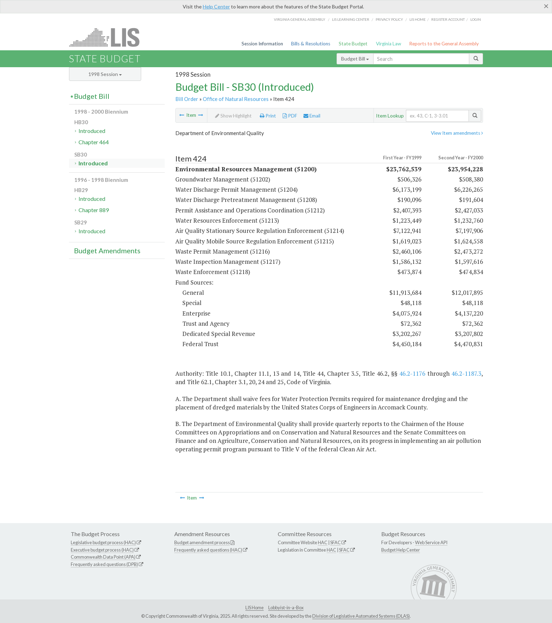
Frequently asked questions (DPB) (104, 564)
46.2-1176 (412, 373)
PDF (290, 116)
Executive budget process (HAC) (102, 550)
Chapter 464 (94, 142)
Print (268, 116)
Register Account (448, 19)
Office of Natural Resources (236, 99)
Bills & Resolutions (310, 43)
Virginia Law (388, 43)
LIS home (417, 19)
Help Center (216, 6)
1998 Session (105, 74)
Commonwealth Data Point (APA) (103, 557)
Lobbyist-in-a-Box (285, 607)
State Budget (353, 43)
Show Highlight (233, 116)
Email (311, 116)
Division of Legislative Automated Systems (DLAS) (361, 616)
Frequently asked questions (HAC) (208, 550)
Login (475, 19)
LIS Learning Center (350, 19)
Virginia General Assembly (299, 19)
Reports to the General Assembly (444, 43)
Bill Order (186, 99)
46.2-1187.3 (466, 373)
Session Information (262, 43)
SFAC (335, 542)
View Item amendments (457, 133)
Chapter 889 (94, 209)
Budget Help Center (400, 550)
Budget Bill (355, 59)
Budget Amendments (107, 250)
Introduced (92, 130)
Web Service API (431, 542)
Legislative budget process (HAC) (103, 542)
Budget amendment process (202, 542)
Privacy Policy (389, 19)
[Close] (546, 6)
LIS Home (254, 607)
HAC (322, 542)
